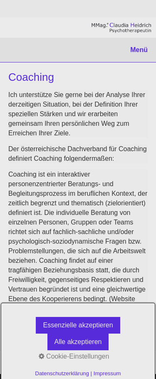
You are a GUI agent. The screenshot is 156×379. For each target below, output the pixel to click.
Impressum (80, 362)
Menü (139, 49)
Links (15, 362)
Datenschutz (44, 362)
